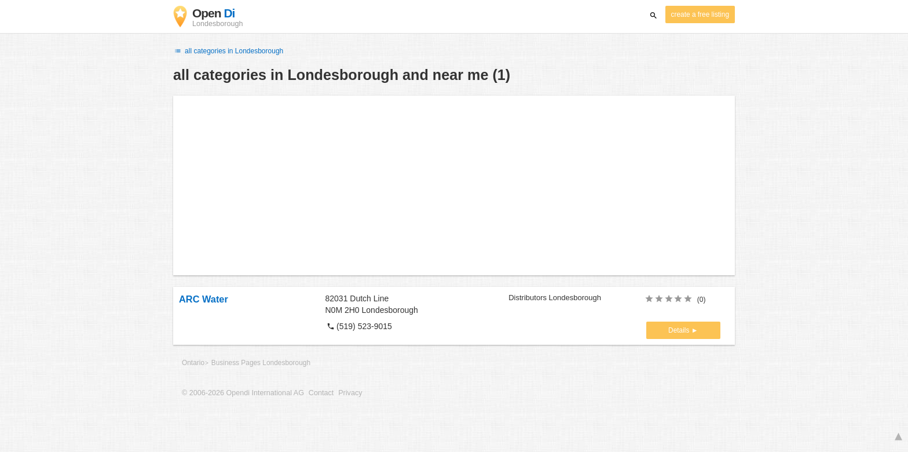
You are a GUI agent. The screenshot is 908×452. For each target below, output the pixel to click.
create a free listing (700, 14)
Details (679, 330)
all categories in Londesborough (228, 51)
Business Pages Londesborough (260, 363)
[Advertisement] (454, 185)
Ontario (193, 363)
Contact (321, 393)
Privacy (350, 393)
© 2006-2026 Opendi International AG (243, 393)
